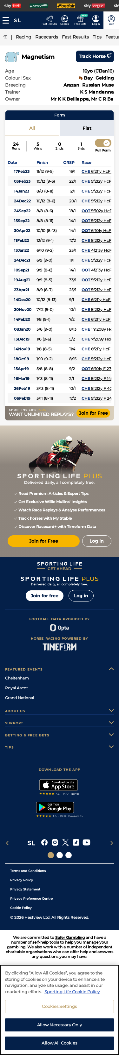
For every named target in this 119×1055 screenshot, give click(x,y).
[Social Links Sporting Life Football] (68, 855)
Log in (81, 596)
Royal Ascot (16, 688)
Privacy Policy (21, 880)
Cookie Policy (21, 908)
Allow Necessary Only (59, 1028)
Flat (87, 128)
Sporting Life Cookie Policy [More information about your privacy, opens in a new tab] (72, 995)
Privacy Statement (25, 889)
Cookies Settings (59, 1010)
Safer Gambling (70, 937)
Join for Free (93, 413)
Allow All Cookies (59, 1047)
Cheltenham (17, 678)
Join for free (44, 596)
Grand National (19, 697)
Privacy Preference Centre (31, 899)
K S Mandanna (97, 92)
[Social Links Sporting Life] (51, 855)
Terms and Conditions (28, 871)
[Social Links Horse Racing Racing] (59, 855)
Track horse (95, 56)
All (32, 128)
